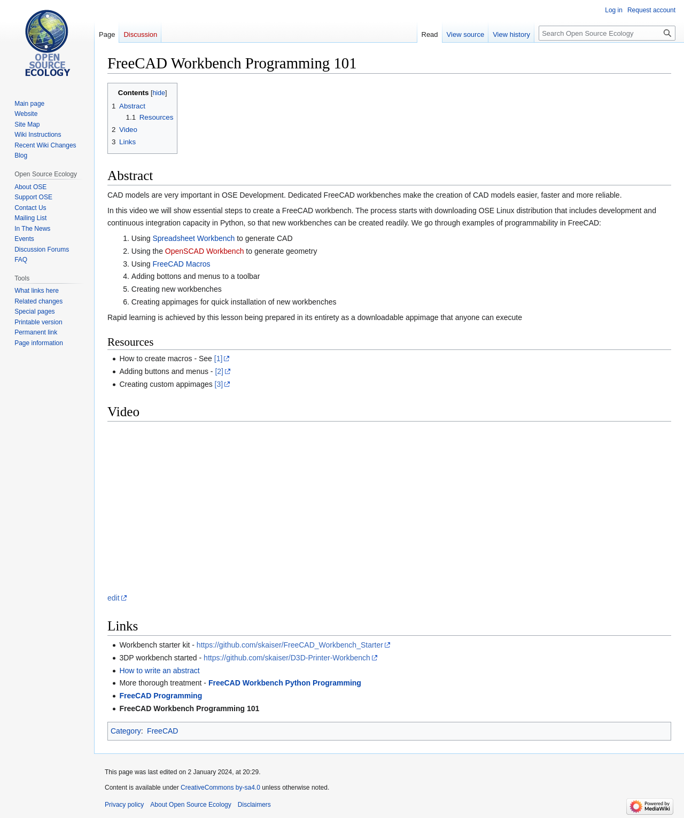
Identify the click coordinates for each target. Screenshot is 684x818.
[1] (218, 358)
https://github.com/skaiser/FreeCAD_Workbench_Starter (290, 645)
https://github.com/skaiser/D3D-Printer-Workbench (287, 657)
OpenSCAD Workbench (204, 251)
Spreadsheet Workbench (193, 238)
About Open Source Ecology (190, 804)
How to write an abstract (159, 670)
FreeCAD (162, 731)
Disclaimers (254, 804)
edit (113, 598)
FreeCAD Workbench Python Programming (284, 683)
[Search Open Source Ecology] (607, 33)
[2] (219, 371)
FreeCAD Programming (160, 695)
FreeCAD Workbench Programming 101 (189, 708)
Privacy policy (124, 804)
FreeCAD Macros (181, 264)
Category (126, 731)
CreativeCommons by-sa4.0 (220, 787)
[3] (219, 384)
